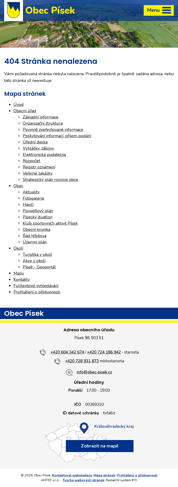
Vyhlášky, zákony (38, 148)
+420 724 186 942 (104, 352)
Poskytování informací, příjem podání (57, 136)
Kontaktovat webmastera (72, 475)
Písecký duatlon (37, 217)
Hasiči (28, 204)
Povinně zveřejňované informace (53, 129)
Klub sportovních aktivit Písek (50, 223)
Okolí (18, 248)
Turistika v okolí (37, 254)
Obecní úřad (24, 111)
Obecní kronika (36, 229)
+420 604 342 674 (67, 352)
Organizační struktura (43, 123)
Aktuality (31, 192)
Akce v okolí (34, 261)
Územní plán (35, 242)
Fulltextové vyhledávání (35, 285)
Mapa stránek (104, 475)
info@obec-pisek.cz (94, 372)
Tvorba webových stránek (83, 480)
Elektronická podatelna (44, 154)
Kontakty (21, 279)
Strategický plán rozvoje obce (50, 179)
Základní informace (40, 117)
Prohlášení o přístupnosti (36, 292)
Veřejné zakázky (37, 173)
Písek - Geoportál (39, 267)
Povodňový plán (38, 211)
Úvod (18, 104)
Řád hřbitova (34, 236)
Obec (18, 186)
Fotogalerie (33, 198)
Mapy (18, 273)
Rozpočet (31, 161)
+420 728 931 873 (82, 361)
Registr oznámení (39, 167)
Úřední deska (35, 142)
